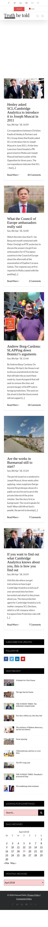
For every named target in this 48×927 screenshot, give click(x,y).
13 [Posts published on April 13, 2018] (30, 847)
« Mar (6, 863)
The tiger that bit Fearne (24, 692)
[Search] (41, 813)
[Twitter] (11, 659)
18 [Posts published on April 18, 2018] (18, 851)
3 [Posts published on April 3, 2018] (12, 843)
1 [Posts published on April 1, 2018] (41, 839)
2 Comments (35, 281)
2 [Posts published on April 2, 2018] (6, 843)
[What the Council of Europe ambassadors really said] (24, 199)
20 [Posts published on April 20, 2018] (30, 851)
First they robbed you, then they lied (29, 716)
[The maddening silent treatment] (9, 789)
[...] (14, 168)
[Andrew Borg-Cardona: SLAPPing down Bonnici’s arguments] (24, 316)
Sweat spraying (21, 739)
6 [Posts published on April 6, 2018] (29, 843)
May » (13, 863)
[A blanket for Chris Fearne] (9, 683)
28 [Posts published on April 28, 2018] (35, 855)
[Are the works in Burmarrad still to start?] (24, 434)
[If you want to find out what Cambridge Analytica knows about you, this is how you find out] (24, 538)
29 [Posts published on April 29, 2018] (41, 855)
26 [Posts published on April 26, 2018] (24, 855)
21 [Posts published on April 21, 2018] (35, 851)
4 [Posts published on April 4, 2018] (18, 843)
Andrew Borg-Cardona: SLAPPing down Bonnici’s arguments (24, 350)
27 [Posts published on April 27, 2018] (30, 855)
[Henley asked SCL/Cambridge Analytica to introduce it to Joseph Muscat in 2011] (24, 88)
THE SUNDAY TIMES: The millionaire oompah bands (26, 705)
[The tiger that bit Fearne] (9, 695)
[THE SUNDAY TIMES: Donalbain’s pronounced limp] (9, 778)
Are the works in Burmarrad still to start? (19, 462)
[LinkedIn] (17, 659)
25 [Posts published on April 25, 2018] (18, 855)
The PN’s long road (23, 763)
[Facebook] (6, 659)
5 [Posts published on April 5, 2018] (24, 843)
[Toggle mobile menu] (42, 16)
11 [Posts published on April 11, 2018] (18, 847)
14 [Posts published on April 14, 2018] (35, 847)
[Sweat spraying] (9, 742)
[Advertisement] (24, 45)
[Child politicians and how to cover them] (9, 754)
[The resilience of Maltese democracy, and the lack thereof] (9, 730)
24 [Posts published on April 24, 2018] (12, 855)
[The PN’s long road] (9, 766)
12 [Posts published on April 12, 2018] (24, 847)
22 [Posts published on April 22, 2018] (41, 851)
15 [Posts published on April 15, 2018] (41, 847)
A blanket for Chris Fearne (25, 680)
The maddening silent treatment (27, 786)
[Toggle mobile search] (37, 16)
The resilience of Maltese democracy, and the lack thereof (29, 728)
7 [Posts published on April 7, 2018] (35, 843)
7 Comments (35, 517)
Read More (12, 175)
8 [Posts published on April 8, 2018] (41, 843)
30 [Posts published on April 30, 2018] (7, 859)
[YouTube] (23, 659)
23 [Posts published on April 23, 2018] (7, 855)
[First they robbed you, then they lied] (9, 719)
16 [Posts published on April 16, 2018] (7, 851)
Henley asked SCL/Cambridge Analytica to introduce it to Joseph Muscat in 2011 (23, 112)
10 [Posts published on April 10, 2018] (12, 847)
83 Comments (34, 175)
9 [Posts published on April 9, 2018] (6, 847)
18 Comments (34, 405)
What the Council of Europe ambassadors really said (21, 223)
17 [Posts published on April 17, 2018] (12, 851)
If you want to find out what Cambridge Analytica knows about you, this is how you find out (23, 562)
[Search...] (21, 813)
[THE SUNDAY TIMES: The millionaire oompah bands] (9, 707)
